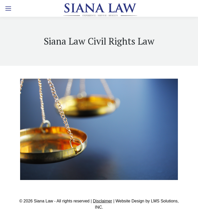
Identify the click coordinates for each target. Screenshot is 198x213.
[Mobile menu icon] (8, 8)
